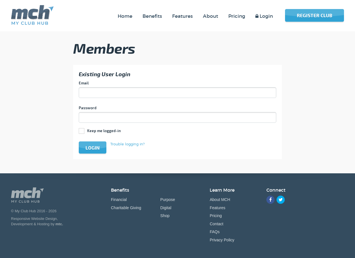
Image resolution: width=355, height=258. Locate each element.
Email (84, 83)
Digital (165, 207)
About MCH (220, 199)
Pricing (216, 215)
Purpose (167, 199)
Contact (216, 224)
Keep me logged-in (104, 130)
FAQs (215, 231)
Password (88, 108)
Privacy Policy (222, 240)
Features (217, 207)
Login (93, 147)
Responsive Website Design (34, 219)
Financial (119, 199)
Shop (165, 215)
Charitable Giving (126, 207)
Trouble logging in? (127, 144)
